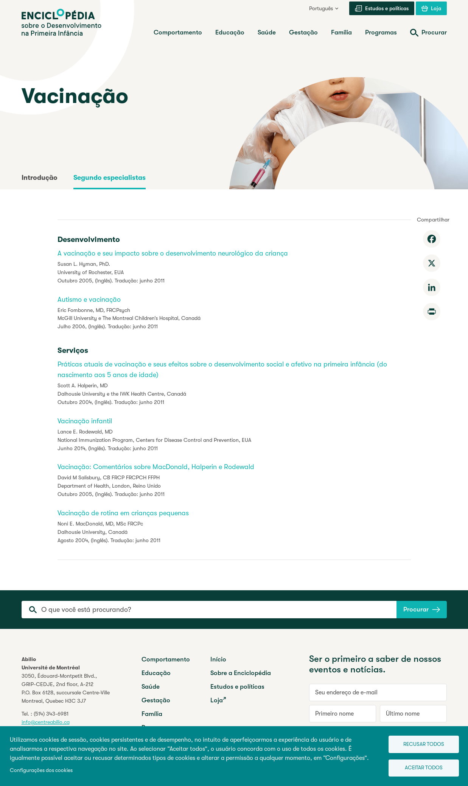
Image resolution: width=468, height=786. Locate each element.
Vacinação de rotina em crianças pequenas (123, 513)
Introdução (40, 177)
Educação (156, 673)
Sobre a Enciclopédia (240, 673)
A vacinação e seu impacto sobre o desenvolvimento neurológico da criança (173, 253)
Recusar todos (421, 742)
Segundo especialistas (109, 177)
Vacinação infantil (85, 421)
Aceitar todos (421, 767)
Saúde (150, 686)
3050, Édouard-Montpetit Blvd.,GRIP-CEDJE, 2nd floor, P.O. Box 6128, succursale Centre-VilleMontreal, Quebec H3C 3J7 (66, 688)
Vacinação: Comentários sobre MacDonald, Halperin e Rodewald (156, 467)
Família (151, 713)
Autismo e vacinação (89, 299)
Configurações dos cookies (41, 769)
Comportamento (165, 659)
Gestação (155, 700)
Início (218, 659)
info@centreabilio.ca (46, 722)
